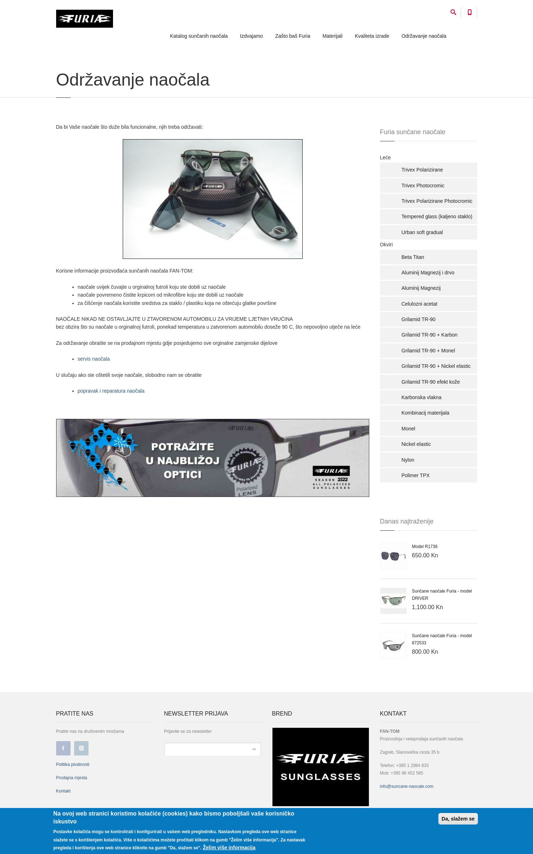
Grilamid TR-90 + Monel (428, 350)
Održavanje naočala (424, 36)
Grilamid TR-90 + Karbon (430, 335)
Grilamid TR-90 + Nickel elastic (436, 366)
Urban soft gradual (422, 232)
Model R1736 (425, 546)
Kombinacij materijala (426, 413)
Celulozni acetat (420, 304)
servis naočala (94, 359)
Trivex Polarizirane (422, 170)
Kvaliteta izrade (372, 36)
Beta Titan (413, 257)
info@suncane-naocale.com (407, 786)
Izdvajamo (251, 36)
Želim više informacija (229, 847)
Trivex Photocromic (423, 185)
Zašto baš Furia (292, 36)
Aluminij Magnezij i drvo (428, 272)
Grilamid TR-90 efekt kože (431, 382)
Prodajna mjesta (71, 777)
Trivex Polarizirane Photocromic (437, 201)
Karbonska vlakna (422, 397)
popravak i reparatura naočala (111, 391)
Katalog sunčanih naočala (199, 36)
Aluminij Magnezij (421, 288)
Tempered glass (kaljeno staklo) (437, 216)
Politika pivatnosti (73, 764)
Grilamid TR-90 (419, 319)
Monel (408, 428)
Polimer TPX (416, 475)
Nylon (408, 460)
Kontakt (63, 791)
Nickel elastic (416, 444)
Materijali (332, 36)
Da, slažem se (458, 819)
